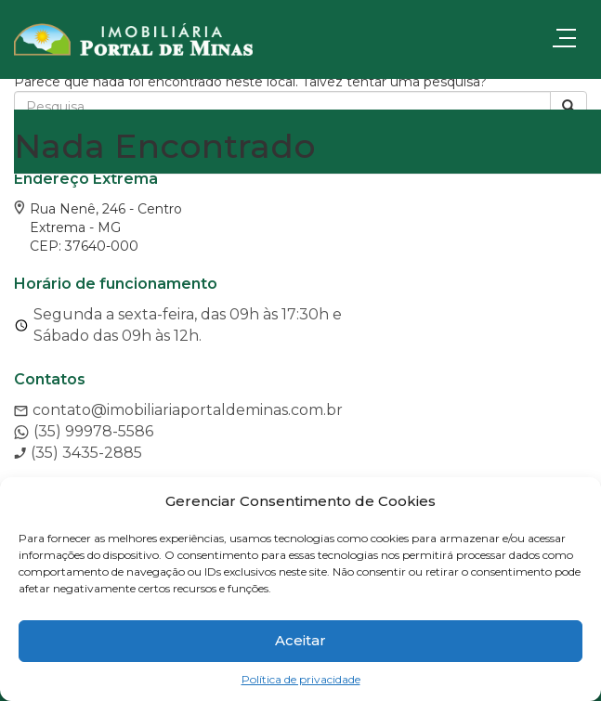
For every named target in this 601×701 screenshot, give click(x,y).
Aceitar (300, 640)
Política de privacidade (301, 679)
